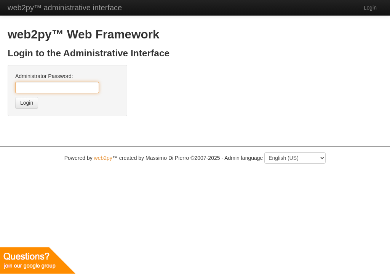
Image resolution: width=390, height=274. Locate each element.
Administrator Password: (44, 76)
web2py (103, 158)
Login (26, 103)
